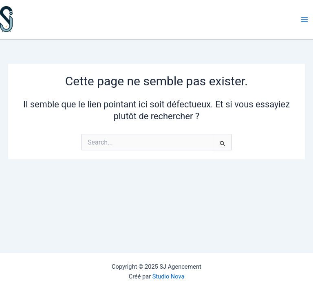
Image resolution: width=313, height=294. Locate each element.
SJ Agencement (1, 32)
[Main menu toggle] (304, 19)
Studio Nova (168, 276)
